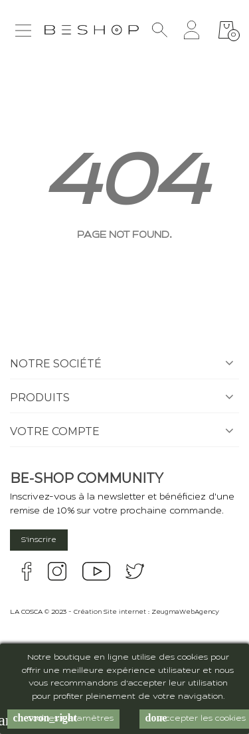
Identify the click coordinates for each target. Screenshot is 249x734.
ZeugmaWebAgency (185, 612)
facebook (26, 571)
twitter (134, 571)
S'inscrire (38, 540)
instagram (57, 571)
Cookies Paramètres (63, 718)
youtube (96, 571)
